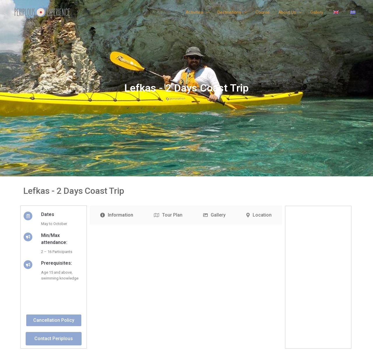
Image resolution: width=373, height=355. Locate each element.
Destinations (229, 12)
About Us (287, 12)
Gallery (316, 12)
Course (263, 12)
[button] (53, 320)
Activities (194, 12)
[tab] (116, 215)
